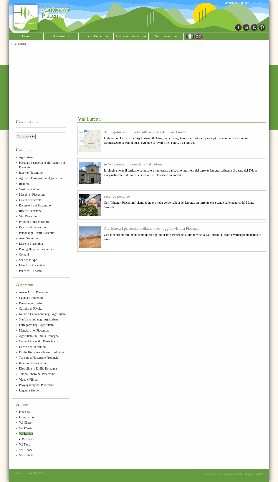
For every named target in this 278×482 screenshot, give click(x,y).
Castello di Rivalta (30, 200)
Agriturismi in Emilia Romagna (39, 336)
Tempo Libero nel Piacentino (37, 374)
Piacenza (24, 411)
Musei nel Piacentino (32, 194)
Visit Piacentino (166, 36)
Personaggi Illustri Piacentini (37, 232)
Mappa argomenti (232, 473)
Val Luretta (26, 433)
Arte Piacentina (28, 238)
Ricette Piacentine (96, 36)
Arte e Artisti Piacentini (33, 292)
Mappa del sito (212, 473)
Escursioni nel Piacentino (35, 205)
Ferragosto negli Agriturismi (37, 325)
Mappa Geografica (254, 473)
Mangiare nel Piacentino (34, 330)
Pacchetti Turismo (30, 270)
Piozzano (28, 439)
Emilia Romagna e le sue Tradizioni (41, 352)
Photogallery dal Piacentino (36, 249)
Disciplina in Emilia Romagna (38, 368)
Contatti (24, 254)
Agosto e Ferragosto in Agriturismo (41, 178)
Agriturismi (61, 36)
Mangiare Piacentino (32, 265)
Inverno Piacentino (31, 172)
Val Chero (25, 422)
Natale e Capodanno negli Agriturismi (42, 314)
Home (26, 36)
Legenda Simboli (29, 390)
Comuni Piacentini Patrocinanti (38, 341)
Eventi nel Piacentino (131, 36)
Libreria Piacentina (31, 243)
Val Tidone (26, 450)
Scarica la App (28, 260)
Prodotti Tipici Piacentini (34, 221)
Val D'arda (25, 428)
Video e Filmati (28, 379)
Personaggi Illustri (30, 303)
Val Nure (24, 444)
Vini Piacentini (28, 216)
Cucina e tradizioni (31, 297)
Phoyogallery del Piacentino (36, 385)
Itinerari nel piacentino (33, 363)
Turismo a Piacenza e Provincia (38, 357)
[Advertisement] (139, 80)
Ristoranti (25, 183)
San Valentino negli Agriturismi (38, 319)
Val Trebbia (26, 455)
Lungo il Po (26, 417)
